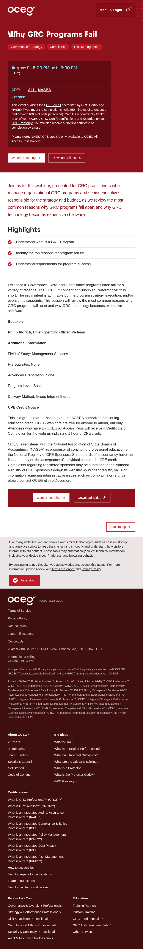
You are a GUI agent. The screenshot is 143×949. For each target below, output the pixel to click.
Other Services (83, 931)
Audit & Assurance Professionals (30, 938)
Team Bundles (18, 755)
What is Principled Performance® (77, 748)
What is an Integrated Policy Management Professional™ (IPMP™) (37, 837)
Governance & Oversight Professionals (34, 905)
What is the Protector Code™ (74, 774)
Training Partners (84, 905)
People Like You (20, 898)
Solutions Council (20, 761)
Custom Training (84, 912)
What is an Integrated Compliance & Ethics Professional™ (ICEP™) (37, 826)
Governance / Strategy (26, 47)
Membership (16, 748)
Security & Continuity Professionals (32, 931)
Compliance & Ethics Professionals (32, 925)
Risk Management (86, 47)
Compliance (58, 47)
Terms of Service (63, 569)
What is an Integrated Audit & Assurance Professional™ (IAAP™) (36, 815)
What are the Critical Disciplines (76, 761)
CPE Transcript (22, 123)
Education (80, 898)
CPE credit (53, 105)
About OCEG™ (19, 734)
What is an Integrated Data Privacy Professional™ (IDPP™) (32, 848)
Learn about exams (21, 881)
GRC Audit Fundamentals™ (92, 925)
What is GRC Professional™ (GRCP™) (35, 799)
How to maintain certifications (28, 887)
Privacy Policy (91, 569)
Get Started (16, 768)
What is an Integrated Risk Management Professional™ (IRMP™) (35, 859)
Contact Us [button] (15, 641)
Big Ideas (61, 734)
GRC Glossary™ (65, 781)
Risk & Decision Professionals (28, 919)
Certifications (18, 792)
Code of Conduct (19, 774)
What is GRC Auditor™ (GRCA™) (31, 806)
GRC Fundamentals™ (88, 919)
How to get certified (21, 867)
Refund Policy (17, 626)
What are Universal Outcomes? (75, 755)
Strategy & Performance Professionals (34, 912)
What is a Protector (67, 768)
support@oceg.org (20, 633)
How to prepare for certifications (30, 874)
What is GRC (63, 742)
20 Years (14, 742)
